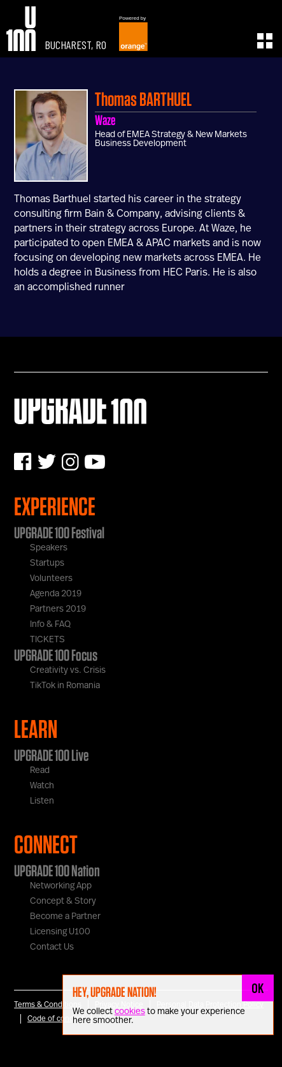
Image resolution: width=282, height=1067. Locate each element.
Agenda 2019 (55, 593)
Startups (47, 563)
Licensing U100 (60, 931)
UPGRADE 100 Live (51, 755)
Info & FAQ (50, 624)
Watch (42, 785)
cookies (130, 1011)
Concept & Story (63, 901)
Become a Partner (65, 916)
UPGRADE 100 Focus (55, 655)
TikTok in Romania (65, 685)
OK (257, 988)
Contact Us (52, 947)
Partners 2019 (58, 609)
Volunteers (51, 578)
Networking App (61, 885)
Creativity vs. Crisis (68, 670)
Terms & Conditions (47, 1004)
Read (40, 770)
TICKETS (47, 639)
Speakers (48, 547)
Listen (42, 801)
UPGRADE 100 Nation (57, 870)
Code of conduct (56, 1018)
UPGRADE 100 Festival (59, 532)
